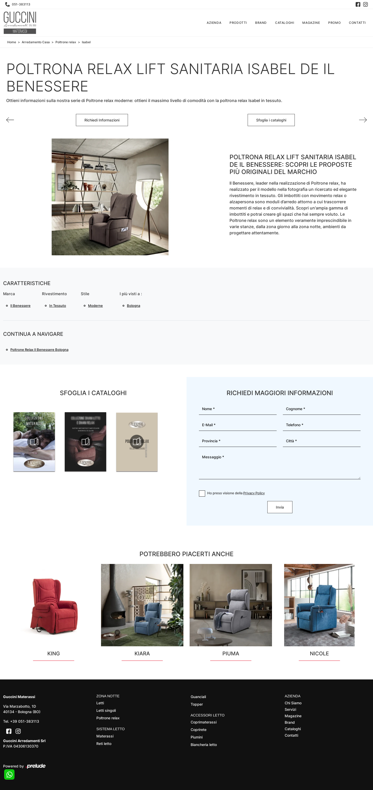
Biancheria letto (204, 744)
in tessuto (57, 305)
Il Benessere (20, 305)
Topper (197, 704)
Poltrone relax (65, 42)
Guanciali (198, 696)
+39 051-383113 (24, 721)
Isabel (86, 42)
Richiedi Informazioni (101, 120)
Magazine (311, 23)
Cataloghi (284, 23)
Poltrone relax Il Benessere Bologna (39, 349)
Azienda (214, 23)
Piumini (197, 737)
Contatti (357, 23)
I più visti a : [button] (131, 293)
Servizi (290, 709)
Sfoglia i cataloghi (271, 120)
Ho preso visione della (236, 493)
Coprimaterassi (204, 722)
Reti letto (103, 743)
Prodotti (238, 23)
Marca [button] (9, 293)
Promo (334, 23)
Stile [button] (85, 293)
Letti (100, 703)
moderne (95, 305)
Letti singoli (106, 710)
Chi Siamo (293, 703)
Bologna (133, 305)
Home (11, 42)
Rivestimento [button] (54, 293)
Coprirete (198, 729)
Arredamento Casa (36, 42)
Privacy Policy (254, 493)
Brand (261, 23)
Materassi (104, 736)
